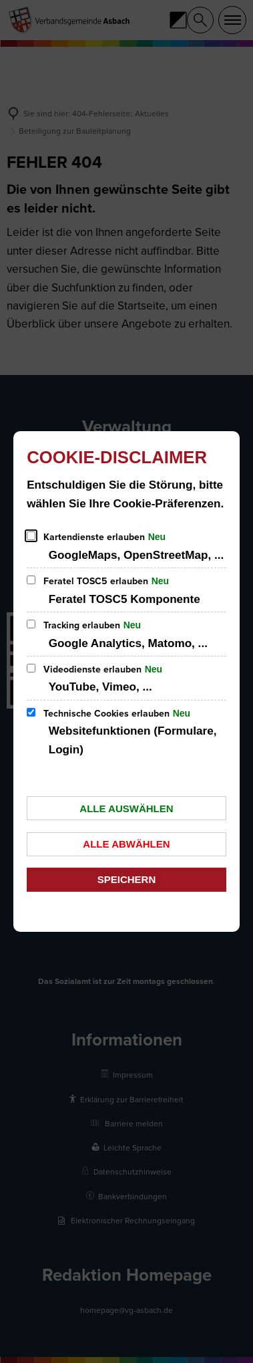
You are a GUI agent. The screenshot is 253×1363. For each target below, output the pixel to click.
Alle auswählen (126, 808)
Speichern (126, 879)
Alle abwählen (126, 844)
